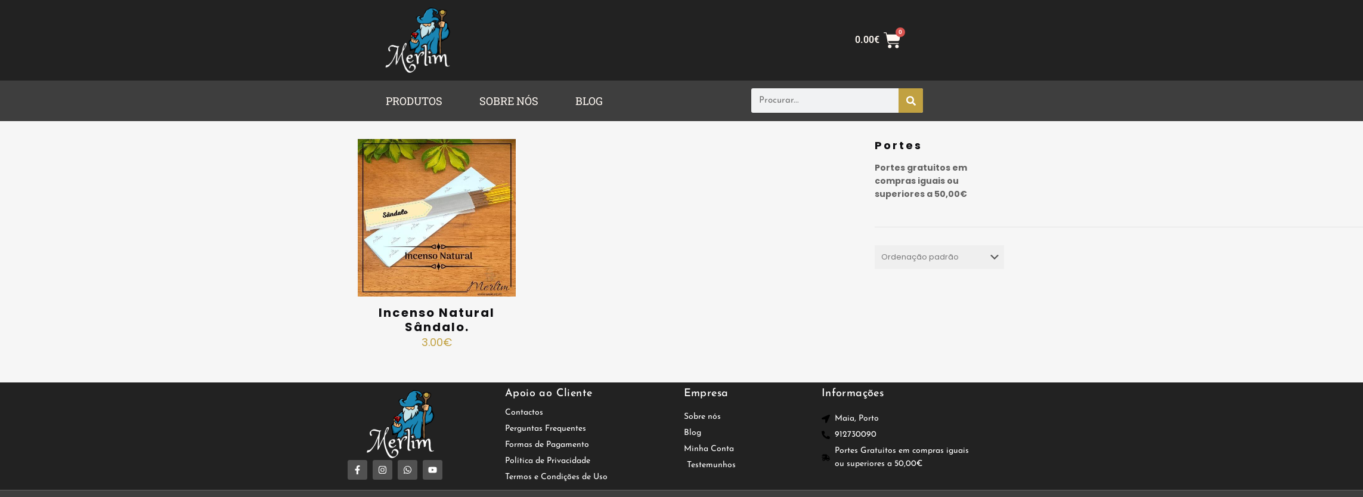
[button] (417, 101)
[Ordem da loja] (939, 257)
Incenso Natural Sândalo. (437, 319)
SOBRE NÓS (508, 101)
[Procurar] (911, 100)
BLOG (589, 101)
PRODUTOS (414, 101)
